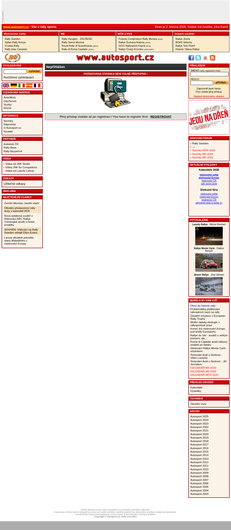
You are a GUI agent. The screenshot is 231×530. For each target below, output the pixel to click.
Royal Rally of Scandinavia (80, 45)
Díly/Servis (10, 101)
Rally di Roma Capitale (78, 49)
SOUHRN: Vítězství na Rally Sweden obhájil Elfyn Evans (21, 231)
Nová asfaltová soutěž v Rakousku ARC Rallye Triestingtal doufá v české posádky (19, 220)
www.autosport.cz (16, 26)
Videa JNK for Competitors (21, 167)
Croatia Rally (12, 45)
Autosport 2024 (199, 419)
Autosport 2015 (199, 451)
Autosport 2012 (199, 462)
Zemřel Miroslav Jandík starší (21, 203)
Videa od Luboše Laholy (20, 170)
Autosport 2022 (199, 426)
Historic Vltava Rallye (187, 49)
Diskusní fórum (201, 138)
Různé (7, 107)
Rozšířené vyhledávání (19, 77)
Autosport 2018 (199, 440)
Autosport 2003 (199, 493)
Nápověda (10, 124)
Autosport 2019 (199, 437)
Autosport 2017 (199, 444)
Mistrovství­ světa (15, 33)
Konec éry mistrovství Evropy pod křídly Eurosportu (207, 330)
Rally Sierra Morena (73, 42)
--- (193, 146)
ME (63, 33)
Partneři (9, 138)
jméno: (205, 70)
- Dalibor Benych (209, 249)
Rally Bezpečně (13, 151)
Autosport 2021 (199, 430)
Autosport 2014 (199, 454)
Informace (11, 115)
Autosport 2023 (199, 423)
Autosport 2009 (199, 472)
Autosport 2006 (199, 483)
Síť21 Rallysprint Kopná (135, 45)
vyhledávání (12, 65)
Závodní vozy (198, 403)
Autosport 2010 (199, 469)
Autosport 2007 (199, 479)
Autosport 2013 (199, 458)
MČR (121, 33)
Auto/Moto (10, 97)
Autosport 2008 (199, 476)
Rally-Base (10, 147)
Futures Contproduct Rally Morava (141, 38)
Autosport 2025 (199, 416)
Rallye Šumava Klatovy (135, 42)
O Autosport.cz (12, 127)
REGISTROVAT (160, 116)
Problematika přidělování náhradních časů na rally (205, 310)
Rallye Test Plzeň (185, 45)
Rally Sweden (12, 38)
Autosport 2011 (199, 465)
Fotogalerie (199, 220)
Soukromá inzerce (16, 92)
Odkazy (8, 178)
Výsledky (195, 390)
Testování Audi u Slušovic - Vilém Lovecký (206, 356)
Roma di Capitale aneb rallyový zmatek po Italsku (209, 343)
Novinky (8, 120)
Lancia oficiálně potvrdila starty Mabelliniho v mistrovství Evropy (19, 240)
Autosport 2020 (199, 434)
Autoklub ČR (11, 143)
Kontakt (8, 131)
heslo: (195, 79)
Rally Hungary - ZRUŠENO (77, 38)
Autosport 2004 (199, 490)
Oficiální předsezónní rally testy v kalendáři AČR (19, 209)
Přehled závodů (202, 382)
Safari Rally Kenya (15, 42)
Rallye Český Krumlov (136, 49)
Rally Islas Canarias (16, 49)
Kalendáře (196, 387)
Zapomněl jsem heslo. (209, 88)
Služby (8, 104)
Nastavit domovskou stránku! (209, 96)
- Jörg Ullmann (209, 275)
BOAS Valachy (184, 42)
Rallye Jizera (183, 38)
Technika (196, 398)
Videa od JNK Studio (18, 163)
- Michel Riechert (209, 224)
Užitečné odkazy (14, 183)
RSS (129, 33)
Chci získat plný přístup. (208, 91)
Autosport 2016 (199, 448)
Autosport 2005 (199, 486)
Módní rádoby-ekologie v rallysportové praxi (205, 324)
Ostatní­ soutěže (185, 33)
